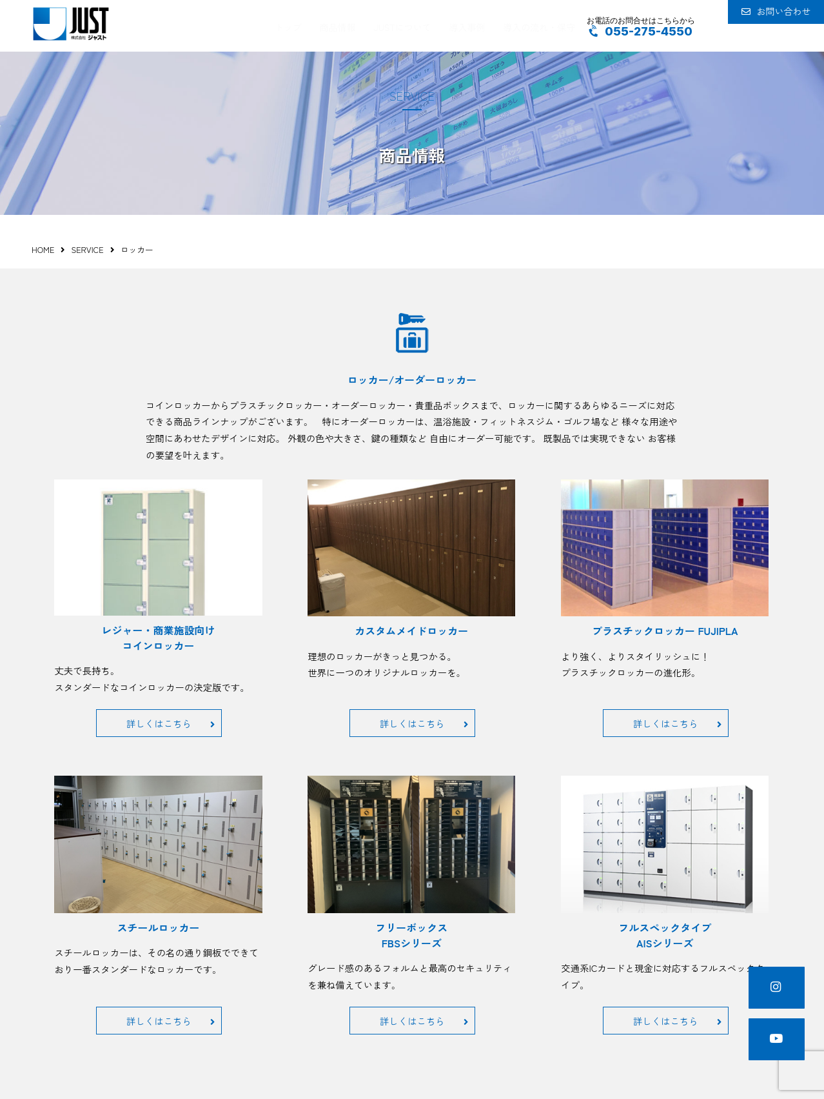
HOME (43, 249)
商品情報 (341, 25)
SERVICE (87, 249)
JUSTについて (401, 25)
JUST (71, 23)
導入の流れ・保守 (532, 25)
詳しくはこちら (170, 723)
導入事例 (463, 25)
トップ (295, 25)
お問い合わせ (766, 26)
